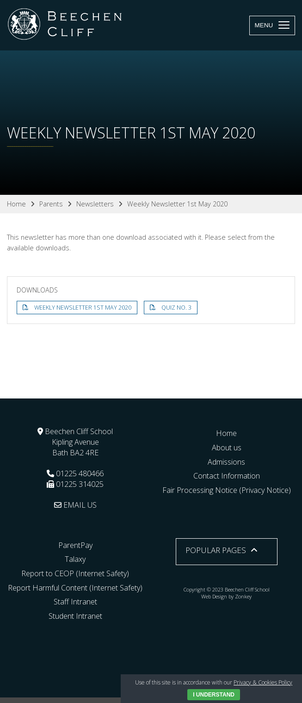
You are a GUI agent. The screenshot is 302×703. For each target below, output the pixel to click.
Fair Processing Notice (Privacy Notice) (226, 490)
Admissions (226, 462)
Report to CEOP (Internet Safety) (75, 573)
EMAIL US (75, 505)
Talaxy (75, 559)
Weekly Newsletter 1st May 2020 (82, 307)
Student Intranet (75, 616)
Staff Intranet (75, 602)
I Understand (213, 694)
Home (226, 433)
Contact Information (226, 476)
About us (226, 447)
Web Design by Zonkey (226, 596)
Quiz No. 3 (176, 307)
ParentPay (75, 545)
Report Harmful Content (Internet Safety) (75, 588)
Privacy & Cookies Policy (263, 682)
